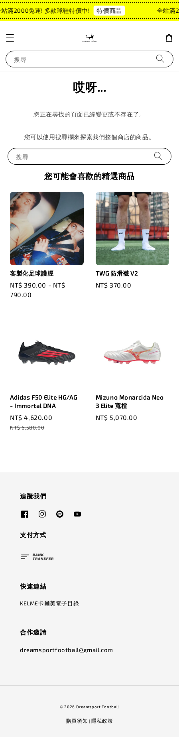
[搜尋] (160, 59)
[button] (10, 38)
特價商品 (91, 10)
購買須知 (77, 720)
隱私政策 (102, 720)
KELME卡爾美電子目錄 (49, 603)
